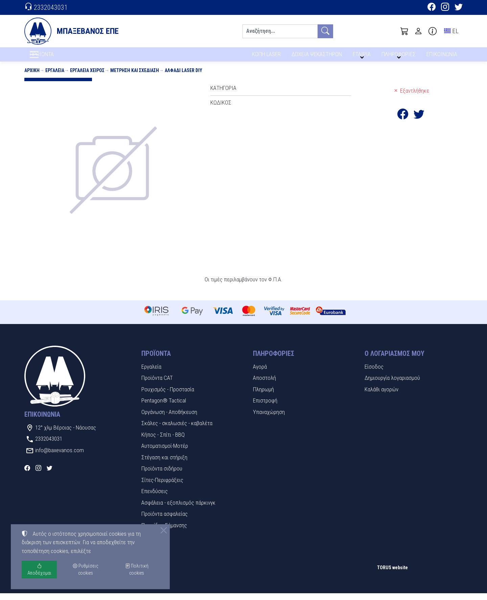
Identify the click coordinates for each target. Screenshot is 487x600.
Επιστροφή (265, 407)
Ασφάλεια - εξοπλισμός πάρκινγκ (178, 509)
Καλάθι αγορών (381, 396)
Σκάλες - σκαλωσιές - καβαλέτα (176, 430)
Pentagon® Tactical (163, 407)
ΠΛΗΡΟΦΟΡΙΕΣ (399, 56)
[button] (404, 31)
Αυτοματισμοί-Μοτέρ (164, 452)
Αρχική (32, 77)
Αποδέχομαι (39, 569)
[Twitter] (459, 7)
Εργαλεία (54, 77)
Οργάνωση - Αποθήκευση (169, 418)
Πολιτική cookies (136, 569)
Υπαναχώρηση (269, 418)
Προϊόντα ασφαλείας (164, 520)
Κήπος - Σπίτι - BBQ (163, 441)
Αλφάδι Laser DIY (183, 77)
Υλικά (147, 543)
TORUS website (392, 574)
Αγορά (260, 373)
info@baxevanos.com (59, 457)
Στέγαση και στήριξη (164, 464)
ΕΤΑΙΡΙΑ (363, 56)
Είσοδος (374, 373)
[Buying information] (432, 31)
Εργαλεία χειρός (87, 77)
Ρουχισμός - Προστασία (167, 396)
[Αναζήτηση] (280, 31)
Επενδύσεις (154, 498)
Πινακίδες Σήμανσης (164, 532)
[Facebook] (431, 7)
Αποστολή (264, 385)
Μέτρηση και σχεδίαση (134, 77)
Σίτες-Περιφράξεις (162, 486)
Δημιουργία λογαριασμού (392, 385)
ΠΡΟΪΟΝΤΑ (58, 58)
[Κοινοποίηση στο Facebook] (402, 122)
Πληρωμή (263, 396)
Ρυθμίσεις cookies (48, 590)
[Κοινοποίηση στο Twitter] (419, 122)
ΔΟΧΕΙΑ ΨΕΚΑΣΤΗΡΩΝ (317, 56)
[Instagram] (445, 7)
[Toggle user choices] (418, 31)
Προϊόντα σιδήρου (161, 475)
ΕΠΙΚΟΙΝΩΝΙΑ (442, 56)
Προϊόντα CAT (157, 385)
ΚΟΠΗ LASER (266, 56)
